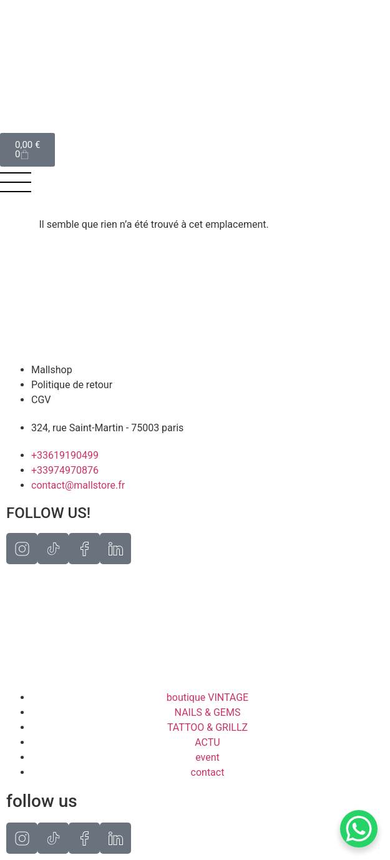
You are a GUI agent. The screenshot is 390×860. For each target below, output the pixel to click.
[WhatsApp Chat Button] (359, 829)
